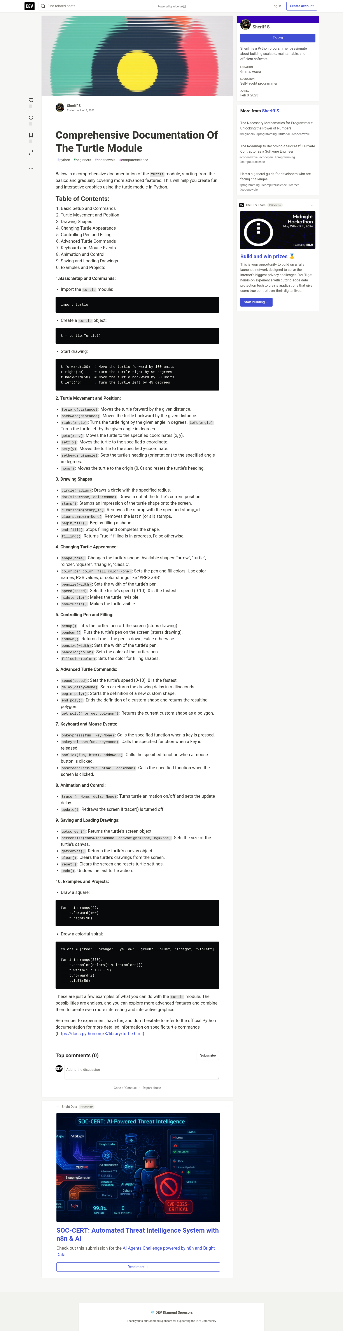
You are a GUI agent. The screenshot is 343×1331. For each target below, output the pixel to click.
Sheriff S (74, 106)
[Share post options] (31, 168)
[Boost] (31, 152)
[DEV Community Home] (29, 6)
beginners (82, 160)
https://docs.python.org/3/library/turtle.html (100, 1033)
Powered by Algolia (172, 6)
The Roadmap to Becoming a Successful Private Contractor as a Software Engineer (277, 154)
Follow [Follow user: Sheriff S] (278, 38)
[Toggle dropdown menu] (227, 1106)
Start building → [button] (256, 302)
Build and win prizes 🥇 (267, 256)
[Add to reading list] (31, 138)
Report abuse (152, 1088)
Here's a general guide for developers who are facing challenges (277, 182)
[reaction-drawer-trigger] (31, 103)
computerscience (133, 160)
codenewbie (105, 160)
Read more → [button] (138, 1267)
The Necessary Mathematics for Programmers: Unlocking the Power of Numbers (277, 128)
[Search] (43, 6)
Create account (302, 6)
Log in (276, 6)
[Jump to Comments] (31, 120)
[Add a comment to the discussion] (142, 1072)
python (63, 160)
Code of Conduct (125, 1088)
